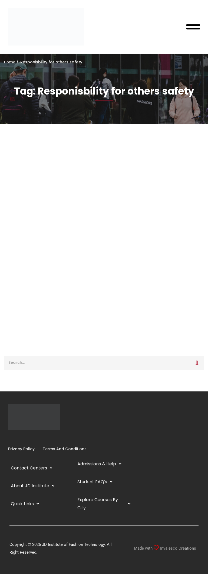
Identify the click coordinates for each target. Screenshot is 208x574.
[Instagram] (12, 438)
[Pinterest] (30, 438)
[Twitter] (25, 438)
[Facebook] (8, 438)
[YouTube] (21, 438)
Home (9, 62)
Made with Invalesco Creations (165, 548)
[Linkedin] (17, 438)
